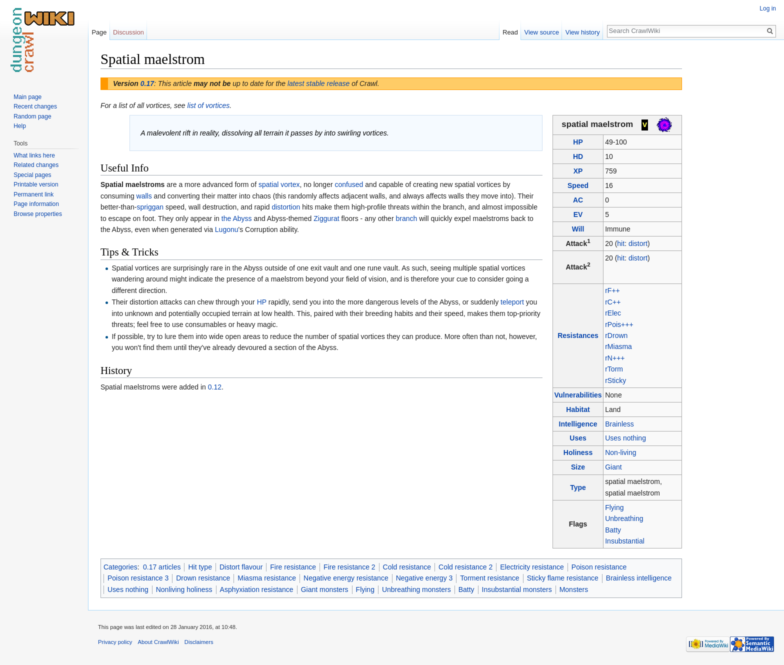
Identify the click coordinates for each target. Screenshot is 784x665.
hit (620, 244)
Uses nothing (625, 438)
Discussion (128, 32)
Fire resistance (293, 567)
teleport (512, 302)
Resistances (578, 336)
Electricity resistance (532, 567)
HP (577, 142)
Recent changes (35, 106)
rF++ (612, 290)
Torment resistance (489, 578)
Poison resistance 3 (138, 578)
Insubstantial (624, 541)
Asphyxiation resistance (257, 590)
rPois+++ (619, 324)
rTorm (614, 369)
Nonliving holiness (184, 590)
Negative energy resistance (346, 578)
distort (638, 244)
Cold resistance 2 (465, 567)
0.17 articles (161, 567)
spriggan (150, 207)
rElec (613, 313)
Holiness (578, 452)
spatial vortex (279, 184)
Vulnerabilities (578, 395)
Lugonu (226, 230)
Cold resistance (407, 567)
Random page (32, 116)
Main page (28, 97)
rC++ (612, 302)
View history (583, 32)
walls (144, 196)
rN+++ (614, 358)
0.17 (147, 84)
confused (348, 184)
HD (578, 156)
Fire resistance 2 (349, 567)
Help (20, 126)
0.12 (215, 387)
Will (578, 229)
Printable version (36, 184)
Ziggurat (326, 218)
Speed (578, 186)
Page (99, 32)
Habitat (578, 410)
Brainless (619, 424)
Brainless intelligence (639, 578)
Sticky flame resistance (562, 578)
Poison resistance (599, 567)
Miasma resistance (267, 578)
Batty (613, 530)
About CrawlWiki (158, 642)
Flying (614, 508)
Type (578, 488)
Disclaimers (199, 642)
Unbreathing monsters (416, 590)
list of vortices (209, 106)
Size (578, 467)
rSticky (615, 380)
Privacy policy (115, 642)
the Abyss (237, 218)
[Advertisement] (732, 200)
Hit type (200, 567)
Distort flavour (241, 567)
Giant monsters (324, 590)
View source (541, 32)
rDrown (616, 336)
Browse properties (38, 214)
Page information (36, 204)
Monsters (574, 590)
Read (510, 32)
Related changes (36, 165)
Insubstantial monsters (517, 590)
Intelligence (578, 424)
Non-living (620, 452)
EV (578, 214)
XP (578, 171)
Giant (613, 467)
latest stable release (319, 84)
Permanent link (34, 194)
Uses (578, 438)
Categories (121, 567)
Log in (768, 8)
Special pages (32, 175)
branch (406, 218)
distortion (286, 207)
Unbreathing (624, 518)
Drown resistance (203, 578)
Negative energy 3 (424, 578)
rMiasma (618, 346)
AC (578, 200)
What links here (34, 155)
